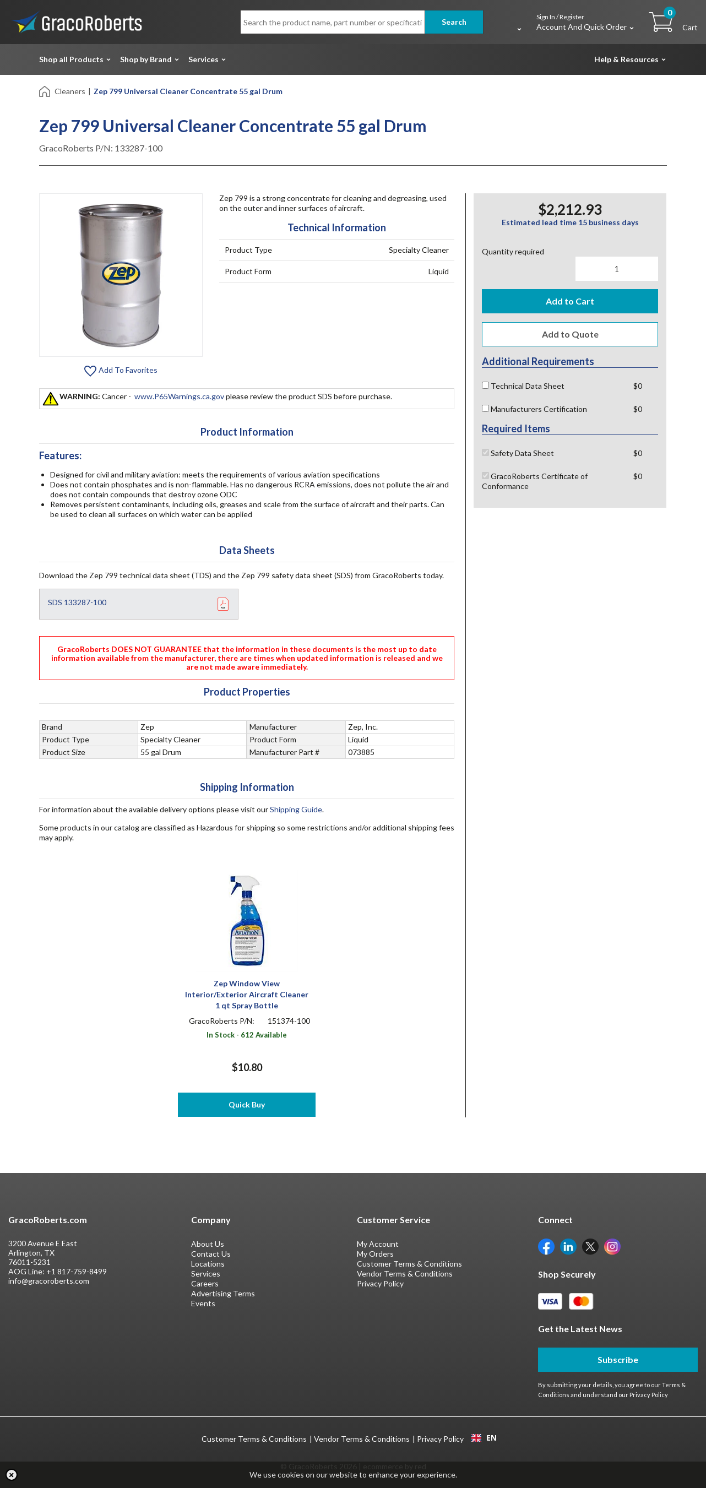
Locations (208, 1263)
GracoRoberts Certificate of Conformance (535, 481)
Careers (205, 1283)
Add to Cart (570, 301)
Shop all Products (71, 59)
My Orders (375, 1253)
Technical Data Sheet (523, 385)
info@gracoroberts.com (48, 1280)
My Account (378, 1243)
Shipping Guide (296, 809)
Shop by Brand (146, 59)
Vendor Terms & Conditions (405, 1273)
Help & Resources (626, 59)
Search (454, 21)
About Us (207, 1243)
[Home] (45, 90)
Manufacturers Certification (534, 409)
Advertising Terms (223, 1293)
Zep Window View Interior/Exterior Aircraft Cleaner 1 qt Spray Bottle (246, 994)
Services (203, 59)
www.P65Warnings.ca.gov (179, 396)
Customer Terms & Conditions (409, 1263)
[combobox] (484, 1438)
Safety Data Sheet (518, 453)
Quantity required (513, 251)
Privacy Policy (380, 1283)
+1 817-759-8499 (76, 1271)
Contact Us (211, 1253)
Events (203, 1303)
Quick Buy (247, 1104)
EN (484, 1438)
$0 (637, 385)
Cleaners (70, 91)
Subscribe (618, 1359)
